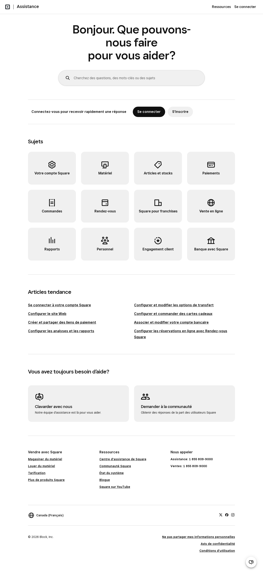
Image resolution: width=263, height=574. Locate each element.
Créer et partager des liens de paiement (62, 322)
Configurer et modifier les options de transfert (174, 305)
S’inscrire (180, 112)
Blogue (104, 480)
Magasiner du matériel (45, 459)
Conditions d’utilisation (217, 550)
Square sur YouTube (114, 487)
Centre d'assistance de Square (122, 459)
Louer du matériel (41, 466)
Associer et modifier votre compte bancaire (171, 322)
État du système (111, 473)
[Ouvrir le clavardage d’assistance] (251, 562)
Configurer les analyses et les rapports (61, 331)
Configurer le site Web (47, 314)
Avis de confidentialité (218, 544)
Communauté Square (115, 466)
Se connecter (245, 7)
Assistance (28, 6)
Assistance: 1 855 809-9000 (192, 459)
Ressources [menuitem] (221, 7)
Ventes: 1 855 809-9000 (189, 466)
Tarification (36, 473)
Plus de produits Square (46, 480)
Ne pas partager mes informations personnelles (198, 537)
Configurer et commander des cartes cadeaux (173, 314)
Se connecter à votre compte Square (59, 305)
